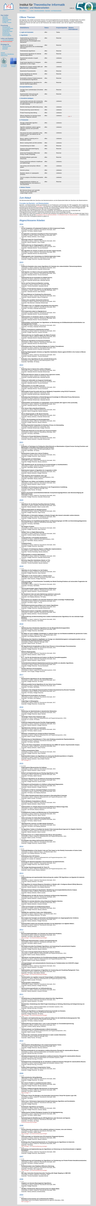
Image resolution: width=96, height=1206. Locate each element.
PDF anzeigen (25, 760)
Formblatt (39, 206)
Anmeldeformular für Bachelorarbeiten (46, 214)
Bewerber (5, 49)
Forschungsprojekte (7, 28)
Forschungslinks (6, 35)
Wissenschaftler (6, 46)
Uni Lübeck (23, 10)
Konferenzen (5, 32)
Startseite (5, 17)
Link (69, 116)
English (93, 10)
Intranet (3, 52)
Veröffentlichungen (7, 31)
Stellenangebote (6, 19)
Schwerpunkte (6, 27)
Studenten (5, 47)
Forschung (4, 25)
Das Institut (4, 15)
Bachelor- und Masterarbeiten (53, 10)
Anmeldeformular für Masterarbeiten (68, 214)
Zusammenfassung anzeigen (39, 938)
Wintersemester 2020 (89, 8)
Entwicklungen (6, 34)
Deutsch (87, 10)
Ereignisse (5, 21)
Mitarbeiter (5, 18)
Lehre (31, 10)
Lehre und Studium (7, 38)
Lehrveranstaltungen (8, 40)
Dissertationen (6, 30)
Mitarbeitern (78, 8)
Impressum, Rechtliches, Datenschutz (7, 54)
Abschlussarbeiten (39, 10)
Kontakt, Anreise (6, 22)
